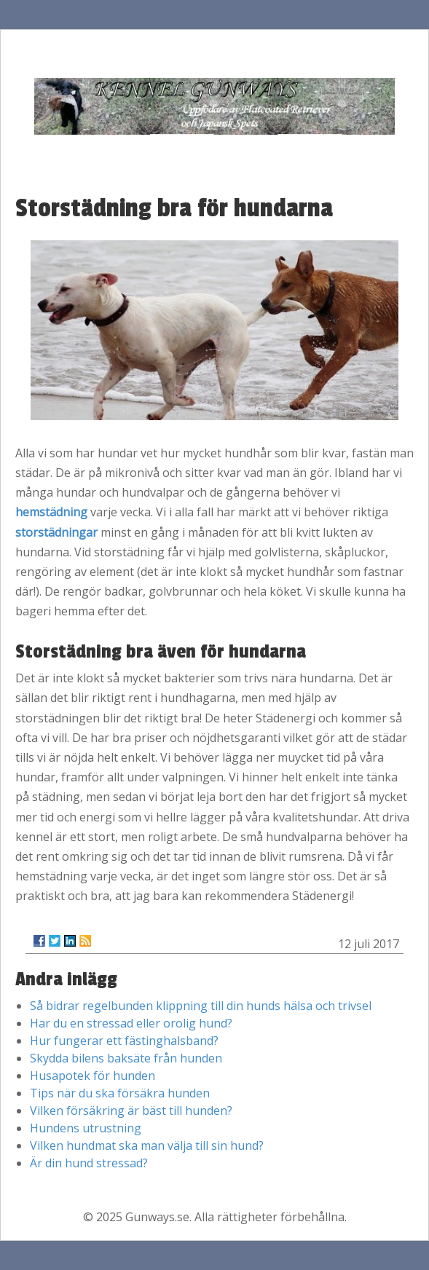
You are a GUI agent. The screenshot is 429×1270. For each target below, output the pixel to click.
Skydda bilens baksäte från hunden (126, 1058)
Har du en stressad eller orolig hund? (131, 1023)
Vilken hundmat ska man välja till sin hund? (147, 1145)
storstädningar (56, 532)
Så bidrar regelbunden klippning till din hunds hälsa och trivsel (200, 1006)
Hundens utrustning (85, 1128)
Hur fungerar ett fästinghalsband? (124, 1041)
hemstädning (51, 512)
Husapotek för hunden (92, 1076)
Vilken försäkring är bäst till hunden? (131, 1111)
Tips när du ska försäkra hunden (120, 1093)
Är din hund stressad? (89, 1163)
